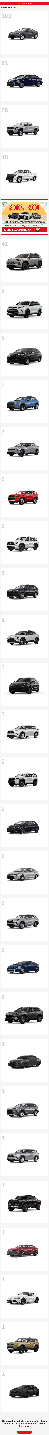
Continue (24, 1432)
